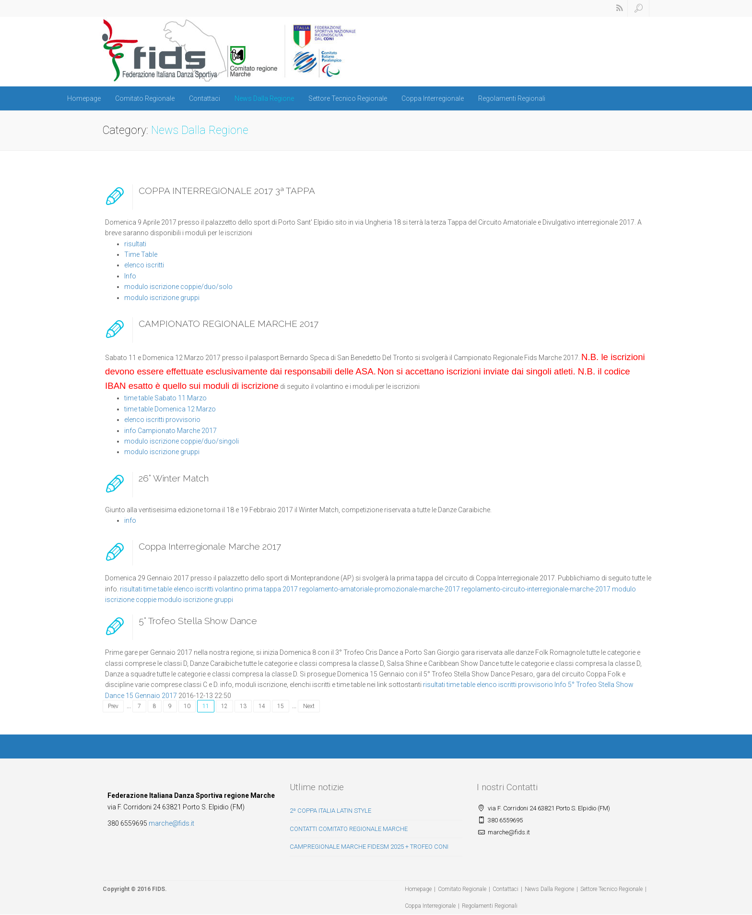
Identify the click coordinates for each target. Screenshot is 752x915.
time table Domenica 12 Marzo (170, 409)
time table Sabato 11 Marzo (165, 398)
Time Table (140, 254)
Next (309, 706)
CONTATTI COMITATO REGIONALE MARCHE (349, 828)
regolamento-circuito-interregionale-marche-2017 (536, 589)
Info (130, 276)
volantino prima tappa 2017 (256, 589)
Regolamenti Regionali (511, 98)
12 (224, 706)
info (130, 520)
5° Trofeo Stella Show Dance (198, 620)
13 (243, 706)
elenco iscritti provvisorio (162, 419)
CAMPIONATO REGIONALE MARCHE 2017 (228, 323)
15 (280, 706)
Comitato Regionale (145, 98)
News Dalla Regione (264, 98)
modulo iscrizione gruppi (162, 297)
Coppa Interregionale (432, 98)
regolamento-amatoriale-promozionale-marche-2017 (379, 589)
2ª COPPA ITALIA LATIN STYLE (330, 810)
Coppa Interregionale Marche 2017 (210, 546)
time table (157, 589)
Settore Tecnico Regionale (347, 98)
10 (187, 706)
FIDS (158, 889)
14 (261, 706)
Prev (113, 706)
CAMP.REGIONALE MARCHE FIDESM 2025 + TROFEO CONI (369, 846)
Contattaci (204, 98)
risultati (135, 244)
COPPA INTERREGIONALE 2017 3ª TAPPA (227, 190)
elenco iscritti (144, 265)
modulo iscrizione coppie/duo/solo (178, 286)
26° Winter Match (174, 478)
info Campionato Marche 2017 (170, 430)
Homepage (84, 98)
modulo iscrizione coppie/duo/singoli (181, 441)
